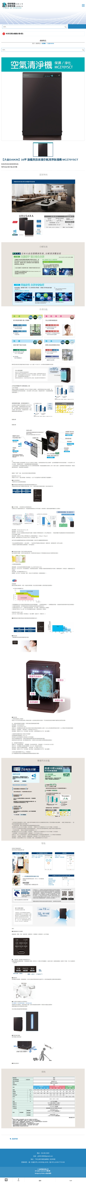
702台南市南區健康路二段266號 (45, 1159)
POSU (43, 1173)
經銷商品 (38, 43)
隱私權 (48, 1171)
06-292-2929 (45, 1153)
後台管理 (48, 1173)
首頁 (33, 43)
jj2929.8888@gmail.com (45, 1156)
